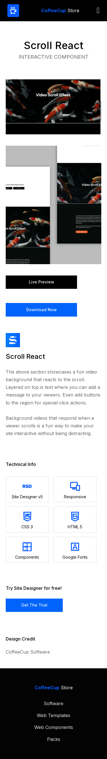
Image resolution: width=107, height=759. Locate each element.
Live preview (41, 281)
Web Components (53, 727)
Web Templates (53, 715)
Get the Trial (34, 605)
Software (53, 703)
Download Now (41, 309)
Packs (53, 739)
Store (60, 10)
